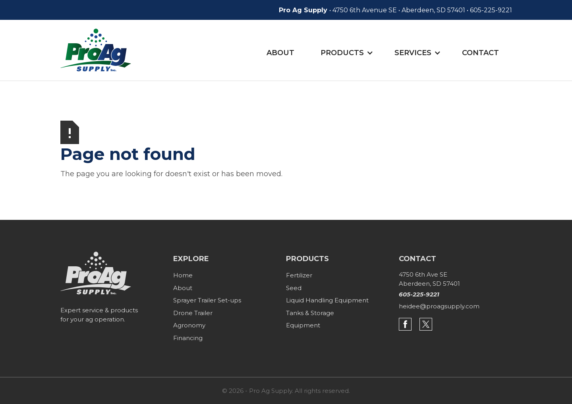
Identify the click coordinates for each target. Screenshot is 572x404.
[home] (95, 50)
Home (183, 275)
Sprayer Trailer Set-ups (207, 300)
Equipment (303, 325)
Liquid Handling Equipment (327, 300)
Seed (293, 288)
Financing (188, 338)
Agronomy (189, 325)
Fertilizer (299, 275)
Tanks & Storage (310, 313)
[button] (350, 53)
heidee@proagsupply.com (439, 306)
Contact (480, 52)
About (280, 52)
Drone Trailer (193, 313)
